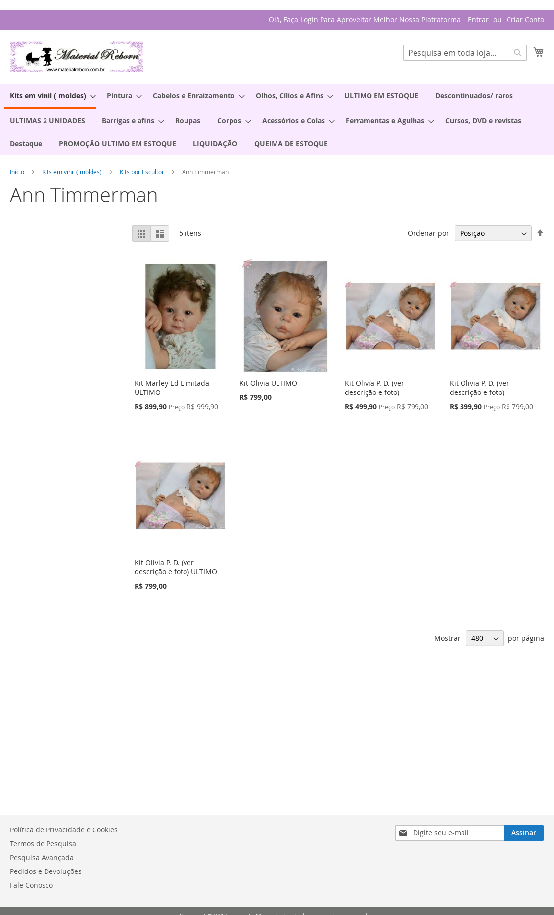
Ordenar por (428, 233)
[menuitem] (50, 96)
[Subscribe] (524, 833)
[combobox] (465, 53)
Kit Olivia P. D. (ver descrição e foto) (374, 387)
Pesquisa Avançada (42, 857)
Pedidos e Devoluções (46, 871)
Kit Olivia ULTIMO (268, 383)
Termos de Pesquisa (43, 843)
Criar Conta (525, 19)
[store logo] (76, 56)
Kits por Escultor (143, 171)
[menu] (277, 119)
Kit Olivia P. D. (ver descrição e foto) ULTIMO (176, 567)
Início (18, 171)
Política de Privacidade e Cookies (64, 829)
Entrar (478, 19)
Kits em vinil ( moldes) (72, 171)
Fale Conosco (31, 885)
